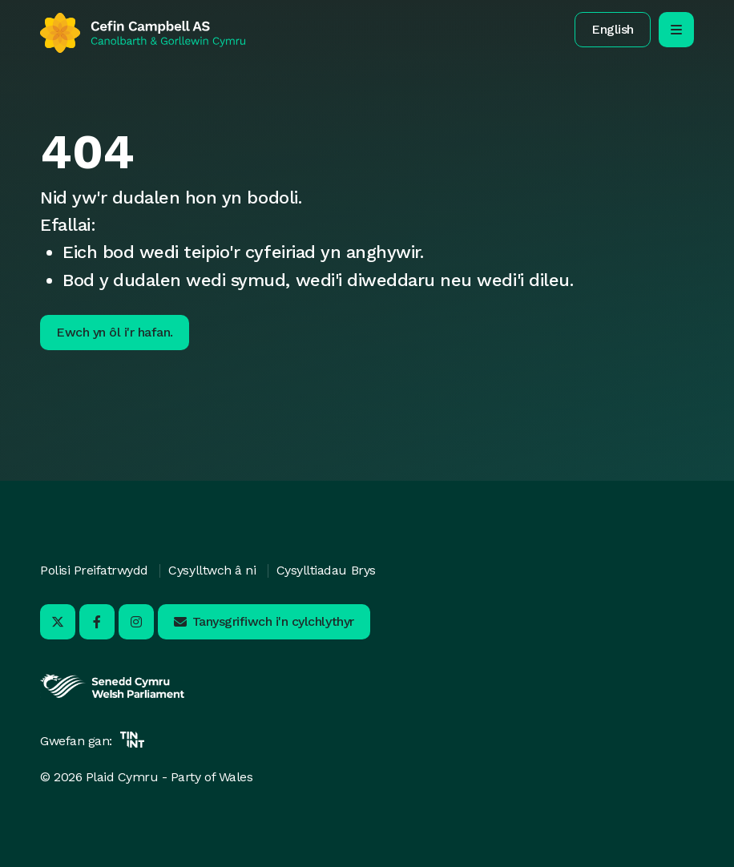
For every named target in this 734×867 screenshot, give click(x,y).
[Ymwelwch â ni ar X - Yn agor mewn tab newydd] (57, 621)
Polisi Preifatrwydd (94, 570)
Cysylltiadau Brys (326, 570)
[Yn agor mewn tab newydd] (112, 696)
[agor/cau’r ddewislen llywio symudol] (676, 29)
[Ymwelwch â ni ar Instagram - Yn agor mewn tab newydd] (136, 621)
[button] (613, 29)
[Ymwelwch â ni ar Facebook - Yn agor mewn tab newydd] (97, 621)
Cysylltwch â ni (212, 570)
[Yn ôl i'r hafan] (142, 33)
